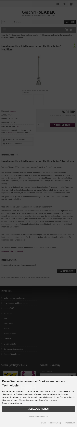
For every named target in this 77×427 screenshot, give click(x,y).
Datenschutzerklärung (51, 423)
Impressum (70, 423)
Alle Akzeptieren (38, 409)
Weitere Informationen (38, 417)
